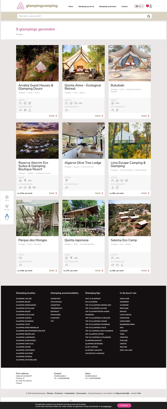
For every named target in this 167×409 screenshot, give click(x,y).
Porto (76, 244)
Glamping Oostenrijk (25, 350)
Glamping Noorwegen (26, 340)
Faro (75, 93)
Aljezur (82, 93)
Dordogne (124, 318)
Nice (122, 328)
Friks (139, 393)
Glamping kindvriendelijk (27, 328)
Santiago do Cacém (43, 173)
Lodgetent (55, 305)
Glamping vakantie (93, 350)
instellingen (107, 406)
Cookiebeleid (70, 393)
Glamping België (23, 302)
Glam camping (91, 347)
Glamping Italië (23, 324)
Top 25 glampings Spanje (96, 321)
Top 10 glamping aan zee (96, 308)
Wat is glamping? (93, 299)
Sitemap (50, 393)
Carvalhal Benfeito (87, 244)
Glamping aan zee (24, 299)
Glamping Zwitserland (26, 360)
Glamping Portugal (25, 344)
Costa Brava (125, 315)
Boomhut (55, 311)
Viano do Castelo (126, 170)
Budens (128, 244)
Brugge (123, 311)
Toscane (123, 340)
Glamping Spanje (23, 347)
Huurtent (55, 318)
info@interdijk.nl (60, 376)
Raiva (37, 93)
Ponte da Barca (141, 170)
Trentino (124, 337)
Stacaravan (56, 302)
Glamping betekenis (94, 344)
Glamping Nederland (25, 334)
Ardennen (124, 302)
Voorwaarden (81, 393)
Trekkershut (56, 308)
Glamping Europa (23, 318)
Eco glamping (91, 302)
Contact (124, 6)
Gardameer (125, 321)
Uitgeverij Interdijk (122, 393)
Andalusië (124, 299)
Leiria (122, 89)
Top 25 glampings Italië (95, 328)
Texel (122, 334)
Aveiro (30, 93)
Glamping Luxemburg (25, 337)
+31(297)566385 (63, 378)
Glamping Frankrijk (25, 321)
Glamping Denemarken (26, 305)
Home (71, 6)
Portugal (22, 93)
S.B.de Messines (88, 167)
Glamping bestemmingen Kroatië (30, 331)
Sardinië (123, 331)
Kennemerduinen (127, 324)
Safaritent (56, 299)
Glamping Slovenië (24, 353)
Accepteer (124, 405)
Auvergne (124, 305)
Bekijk (53, 116)
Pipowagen (56, 315)
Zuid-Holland (126, 350)
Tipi (52, 321)
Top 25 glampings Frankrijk (97, 324)
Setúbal (30, 173)
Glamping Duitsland (25, 308)
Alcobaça (37, 244)
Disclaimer (59, 393)
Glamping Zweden (24, 357)
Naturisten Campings (94, 353)
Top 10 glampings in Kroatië (97, 318)
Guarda (76, 167)
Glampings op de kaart (107, 6)
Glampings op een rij (86, 6)
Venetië (123, 344)
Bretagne (124, 308)
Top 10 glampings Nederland (98, 305)
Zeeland (123, 347)
